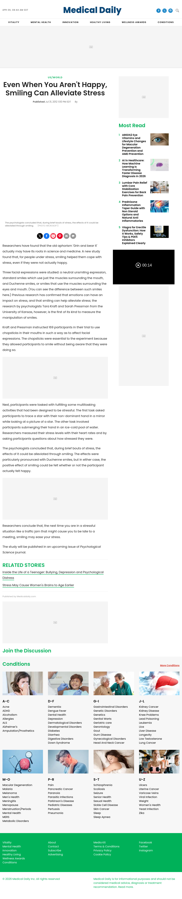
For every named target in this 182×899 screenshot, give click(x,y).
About (52, 842)
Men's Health (10, 797)
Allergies (8, 719)
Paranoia (54, 793)
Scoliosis (99, 789)
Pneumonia (55, 813)
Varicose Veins (149, 793)
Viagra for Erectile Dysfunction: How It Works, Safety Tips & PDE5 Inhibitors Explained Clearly (134, 235)
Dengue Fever (57, 711)
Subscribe (54, 850)
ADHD (6, 711)
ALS (4, 723)
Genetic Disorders (105, 711)
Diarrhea (53, 735)
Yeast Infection (149, 809)
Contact (53, 846)
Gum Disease (102, 735)
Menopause (10, 805)
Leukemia (145, 723)
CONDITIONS (166, 22)
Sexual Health (103, 801)
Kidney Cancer (149, 707)
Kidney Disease (149, 711)
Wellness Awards (134, 22)
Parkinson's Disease (61, 801)
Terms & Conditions (107, 846)
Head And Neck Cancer (109, 743)
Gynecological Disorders (110, 739)
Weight (143, 801)
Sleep (97, 813)
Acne (5, 707)
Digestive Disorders (60, 739)
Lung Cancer (147, 743)
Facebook (145, 842)
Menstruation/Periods (16, 809)
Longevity (145, 735)
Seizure (98, 793)
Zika (141, 813)
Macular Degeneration (17, 785)
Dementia (54, 707)
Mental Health (11, 813)
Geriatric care (103, 723)
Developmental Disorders (64, 727)
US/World (55, 77)
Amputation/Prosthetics (18, 731)
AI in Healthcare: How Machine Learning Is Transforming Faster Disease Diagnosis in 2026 (134, 168)
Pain (51, 785)
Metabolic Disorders (15, 821)
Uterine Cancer (149, 789)
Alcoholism (9, 715)
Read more (125, 887)
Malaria (7, 789)
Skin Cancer (101, 809)
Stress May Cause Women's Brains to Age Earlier (38, 585)
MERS (5, 817)
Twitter (143, 846)
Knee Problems (149, 715)
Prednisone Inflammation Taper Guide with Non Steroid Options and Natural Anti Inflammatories (133, 211)
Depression (55, 719)
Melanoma (9, 793)
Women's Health (150, 805)
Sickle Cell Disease (106, 805)
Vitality (6, 842)
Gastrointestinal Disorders (111, 707)
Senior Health (102, 797)
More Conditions (170, 665)
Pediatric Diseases (60, 805)
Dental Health (57, 715)
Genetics (99, 715)
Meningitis (9, 801)
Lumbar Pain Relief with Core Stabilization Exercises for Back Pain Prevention (134, 189)
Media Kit (100, 842)
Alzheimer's (9, 727)
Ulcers (143, 785)
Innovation (9, 850)
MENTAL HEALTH (41, 22)
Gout (97, 731)
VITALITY (13, 22)
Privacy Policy (103, 850)
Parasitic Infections (60, 797)
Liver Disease (147, 731)
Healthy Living (11, 854)
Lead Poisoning (149, 719)
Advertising (55, 854)
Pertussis (54, 809)
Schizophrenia (103, 785)
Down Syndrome (59, 743)
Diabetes (54, 731)
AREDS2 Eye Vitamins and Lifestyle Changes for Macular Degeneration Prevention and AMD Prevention (134, 144)
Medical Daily (92, 10)
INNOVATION (70, 22)
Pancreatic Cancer (60, 789)
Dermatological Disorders (65, 723)
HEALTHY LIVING (100, 22)
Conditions (16, 664)
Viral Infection (148, 797)
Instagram (146, 850)
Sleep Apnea (102, 817)
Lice (141, 727)
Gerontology (102, 727)
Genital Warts (103, 719)
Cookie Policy (102, 854)
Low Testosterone (150, 739)
